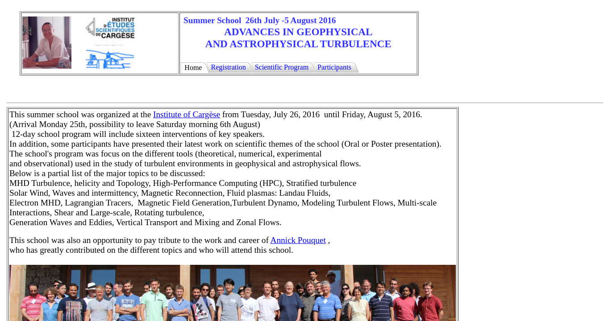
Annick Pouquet (298, 240)
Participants (334, 67)
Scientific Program (282, 67)
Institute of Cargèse (186, 114)
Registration (228, 67)
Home (193, 67)
